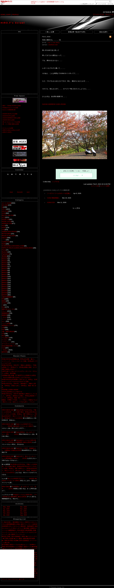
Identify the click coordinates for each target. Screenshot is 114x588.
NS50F (4, 227)
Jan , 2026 (6, 515)
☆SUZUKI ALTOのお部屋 (8, 115)
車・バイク (6, 3)
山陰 (3, 327)
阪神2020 (5, 268)
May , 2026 (6, 507)
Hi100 (3, 225)
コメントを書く (105, 186)
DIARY (8, 14)
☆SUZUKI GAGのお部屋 (8, 120)
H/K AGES (5, 205)
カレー (4, 321)
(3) (60, 40)
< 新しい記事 (49, 32)
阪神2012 (5, 284)
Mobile (4, 244)
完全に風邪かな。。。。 (50, 40)
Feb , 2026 (6, 513)
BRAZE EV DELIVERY (9, 235)
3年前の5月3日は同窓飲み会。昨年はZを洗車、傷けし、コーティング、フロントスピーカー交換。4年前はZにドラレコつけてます (19, 361)
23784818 (107, 12)
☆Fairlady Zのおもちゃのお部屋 (10, 107)
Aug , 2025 (23, 515)
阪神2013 (5, 282)
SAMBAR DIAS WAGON (9, 231)
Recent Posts (19, 356)
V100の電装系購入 (53, 198)
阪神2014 (5, 280)
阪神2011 (5, 286)
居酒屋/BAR (5, 313)
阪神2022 (5, 264)
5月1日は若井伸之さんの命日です (12, 392)
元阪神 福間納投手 (7, 297)
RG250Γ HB (5, 219)
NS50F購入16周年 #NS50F (10, 389)
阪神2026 (5, 352)
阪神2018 (5, 272)
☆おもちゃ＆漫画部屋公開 (8, 109)
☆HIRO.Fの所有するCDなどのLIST (11, 130)
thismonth (20, 192)
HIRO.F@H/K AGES (8, 410)
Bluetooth (5, 252)
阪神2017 (5, 274)
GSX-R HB (5, 211)
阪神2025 (5, 258)
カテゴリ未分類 (6, 203)
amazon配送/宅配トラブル (10, 346)
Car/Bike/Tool (6, 242)
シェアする (55, 181)
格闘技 (4, 301)
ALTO (3, 217)
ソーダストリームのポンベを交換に (59, 193)
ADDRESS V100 (7, 223)
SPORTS (4, 303)
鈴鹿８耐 (4, 238)
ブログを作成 (102, 4)
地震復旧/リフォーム (8, 325)
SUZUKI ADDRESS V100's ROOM (54, 104)
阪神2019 (5, 270)
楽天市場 (110, 4)
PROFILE (15, 14)
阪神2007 (5, 295)
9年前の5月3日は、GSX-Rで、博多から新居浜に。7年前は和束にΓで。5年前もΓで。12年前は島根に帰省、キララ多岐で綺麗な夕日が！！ (19, 367)
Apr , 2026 (6, 509)
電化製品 (4, 256)
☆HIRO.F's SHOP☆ (7, 132)
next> (28, 192)
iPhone (4, 250)
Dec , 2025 (23, 507)
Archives (20, 504)
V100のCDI (51, 202)
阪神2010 (5, 289)
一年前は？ (5, 350)
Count (3, 348)
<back (11, 192)
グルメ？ (4, 311)
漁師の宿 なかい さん (8, 309)
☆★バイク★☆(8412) (53, 42)
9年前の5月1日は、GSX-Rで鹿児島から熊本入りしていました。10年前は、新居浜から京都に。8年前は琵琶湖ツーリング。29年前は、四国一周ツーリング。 (19, 396)
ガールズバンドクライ (8, 344)
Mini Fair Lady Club (7, 215)
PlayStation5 (5, 254)
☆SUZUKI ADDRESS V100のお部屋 (11, 118)
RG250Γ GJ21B (6, 221)
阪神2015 (5, 278)
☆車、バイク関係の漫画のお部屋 (10, 124)
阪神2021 (5, 266)
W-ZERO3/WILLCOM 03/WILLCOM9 (13, 246)
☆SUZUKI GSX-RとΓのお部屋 (9, 113)
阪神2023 (5, 262)
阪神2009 (5, 291)
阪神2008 (5, 293)
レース (4, 240)
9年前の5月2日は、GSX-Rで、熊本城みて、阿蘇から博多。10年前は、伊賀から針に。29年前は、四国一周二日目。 (19, 385)
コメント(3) (95, 186)
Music (3, 335)
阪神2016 (5, 276)
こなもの (4, 317)
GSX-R (4, 209)
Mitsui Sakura (6, 486)
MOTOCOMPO (6, 233)
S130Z (4, 213)
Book (3, 307)
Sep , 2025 (23, 513)
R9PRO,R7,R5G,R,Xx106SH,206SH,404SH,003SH (17, 248)
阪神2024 (5, 260)
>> (87, 4)
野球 (3, 299)
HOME (3, 14)
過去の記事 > (103, 32)
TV (2, 305)
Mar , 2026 (6, 511)
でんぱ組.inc (5, 337)
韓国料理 (4, 315)
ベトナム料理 (6, 323)
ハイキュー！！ (6, 342)
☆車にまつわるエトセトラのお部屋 (11, 122)
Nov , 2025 (23, 509)
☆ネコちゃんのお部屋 (7, 128)
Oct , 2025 (23, 511)
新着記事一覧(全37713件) (76, 32)
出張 (3, 333)
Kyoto (3, 329)
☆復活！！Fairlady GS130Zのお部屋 (11, 105)
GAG (3, 229)
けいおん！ (5, 340)
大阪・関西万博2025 (8, 331)
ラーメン (4, 319)
